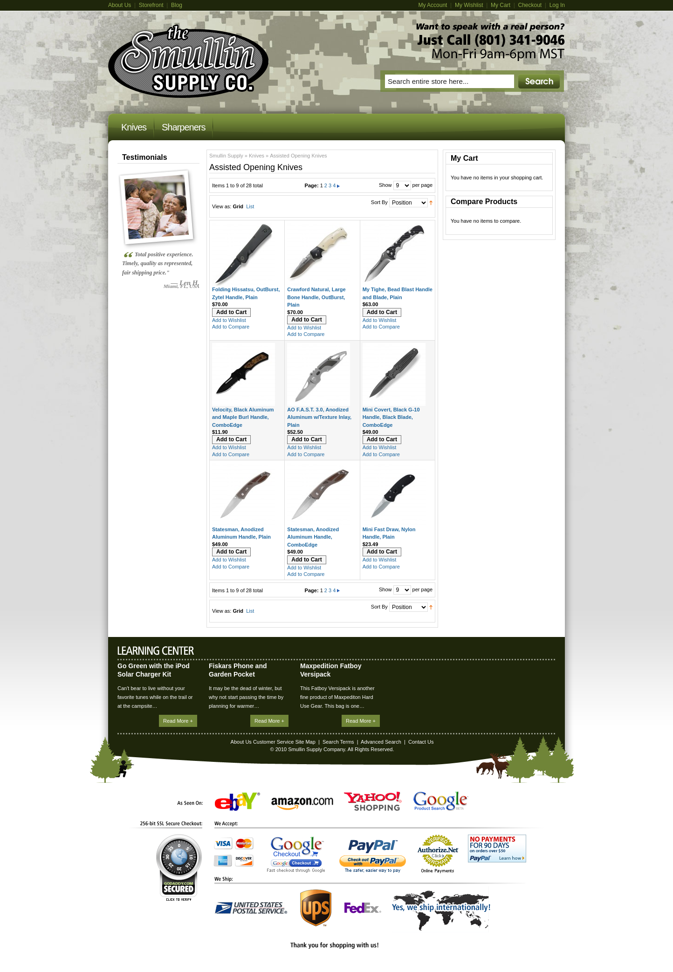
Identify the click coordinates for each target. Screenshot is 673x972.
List (250, 206)
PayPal (372, 856)
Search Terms (338, 742)
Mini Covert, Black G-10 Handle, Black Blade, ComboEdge (391, 417)
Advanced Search (381, 742)
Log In (557, 5)
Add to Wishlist (229, 320)
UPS (315, 908)
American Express (222, 861)
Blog (176, 5)
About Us (119, 5)
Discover (244, 861)
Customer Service (273, 742)
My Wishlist (469, 5)
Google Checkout (296, 854)
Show (385, 185)
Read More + (178, 721)
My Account (432, 5)
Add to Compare (230, 326)
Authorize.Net (438, 854)
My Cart (500, 5)
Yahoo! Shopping (373, 801)
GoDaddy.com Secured (179, 867)
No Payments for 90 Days (497, 848)
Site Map (305, 742)
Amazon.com (302, 803)
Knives (256, 155)
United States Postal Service (251, 908)
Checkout (530, 5)
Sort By (379, 202)
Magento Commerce (188, 61)
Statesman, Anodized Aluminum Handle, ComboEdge (313, 537)
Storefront (151, 5)
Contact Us (420, 742)
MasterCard (244, 843)
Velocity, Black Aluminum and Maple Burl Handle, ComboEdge (243, 417)
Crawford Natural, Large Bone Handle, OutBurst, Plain (316, 297)
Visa (223, 843)
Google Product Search (440, 801)
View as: (221, 206)
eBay (237, 802)
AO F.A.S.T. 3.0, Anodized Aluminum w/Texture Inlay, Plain (319, 417)
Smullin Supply (226, 155)
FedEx (362, 908)
